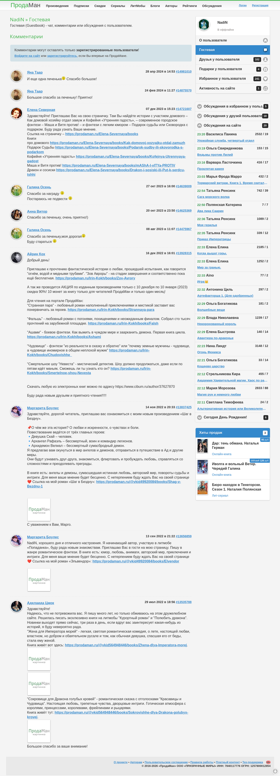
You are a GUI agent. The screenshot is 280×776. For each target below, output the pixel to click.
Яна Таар (35, 73)
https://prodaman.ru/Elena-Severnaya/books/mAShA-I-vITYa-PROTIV (118, 166)
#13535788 (183, 603)
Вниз (275, 771)
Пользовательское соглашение (166, 763)
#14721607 (183, 109)
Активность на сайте (230, 89)
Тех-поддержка (252, 763)
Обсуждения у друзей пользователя (237, 116)
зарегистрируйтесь (62, 56)
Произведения (57, 6)
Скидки (100, 6)
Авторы (171, 6)
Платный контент (228, 763)
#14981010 (183, 72)
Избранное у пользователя (230, 79)
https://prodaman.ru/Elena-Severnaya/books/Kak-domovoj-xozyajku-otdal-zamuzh (117, 144)
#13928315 (183, 254)
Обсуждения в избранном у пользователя (237, 107)
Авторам (136, 763)
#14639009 (183, 187)
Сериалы (118, 6)
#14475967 (183, 230)
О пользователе (213, 41)
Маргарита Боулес (43, 409)
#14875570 (183, 91)
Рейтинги (190, 6)
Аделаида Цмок (40, 604)
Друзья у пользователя (230, 60)
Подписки (81, 6)
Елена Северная (41, 111)
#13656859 (183, 537)
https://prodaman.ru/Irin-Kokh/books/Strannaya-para (111, 310)
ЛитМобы (138, 6)
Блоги (155, 6)
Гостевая (207, 51)
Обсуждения (211, 6)
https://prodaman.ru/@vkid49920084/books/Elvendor (135, 562)
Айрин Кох (36, 255)
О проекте (121, 763)
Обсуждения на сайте (237, 126)
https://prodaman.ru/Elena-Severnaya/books (101, 135)
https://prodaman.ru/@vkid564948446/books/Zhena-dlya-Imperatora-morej (126, 646)
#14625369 (183, 211)
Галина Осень (39, 188)
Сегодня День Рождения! (237, 418)
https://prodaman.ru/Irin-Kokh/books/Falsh (123, 324)
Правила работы (201, 763)
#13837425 (183, 408)
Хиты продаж (233, 433)
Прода (25, 5)
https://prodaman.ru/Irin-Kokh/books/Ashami (64, 338)
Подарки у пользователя (230, 70)
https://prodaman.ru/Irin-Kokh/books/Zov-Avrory (95, 279)
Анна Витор (37, 212)
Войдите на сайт (27, 56)
